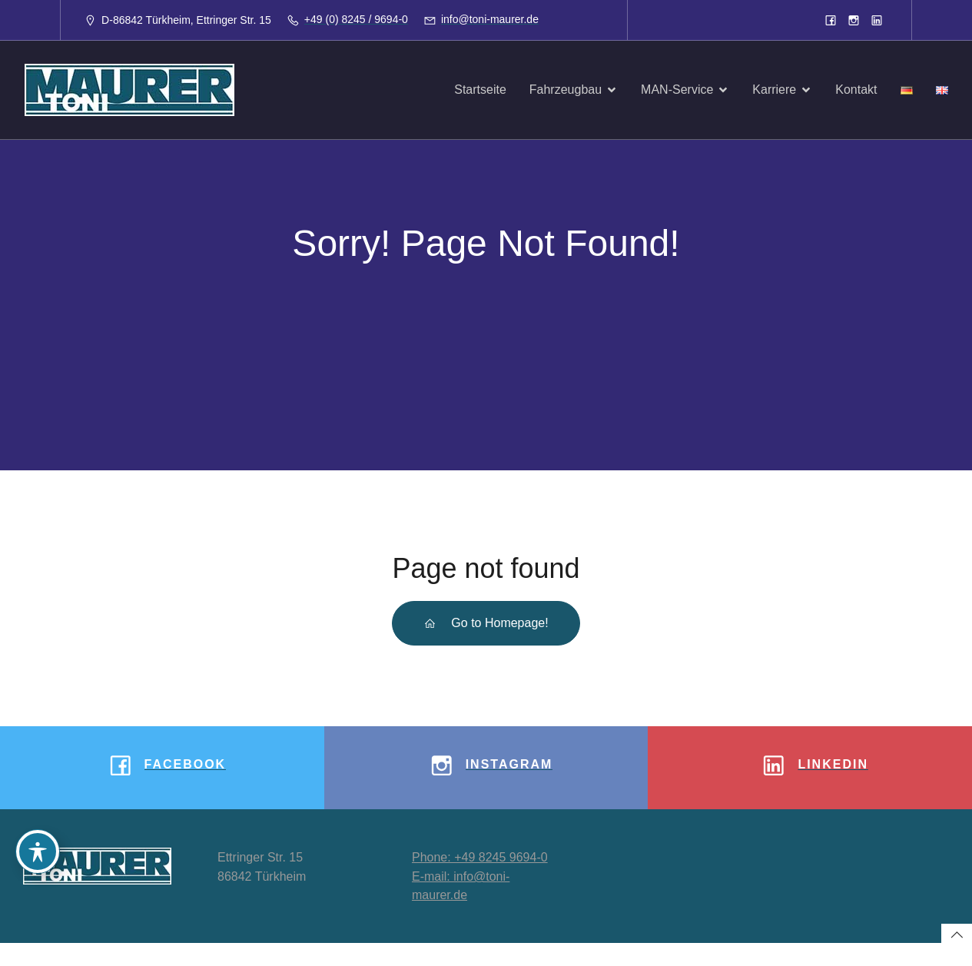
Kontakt (856, 89)
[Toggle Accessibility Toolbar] (37, 851)
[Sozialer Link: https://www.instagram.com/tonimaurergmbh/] (853, 20)
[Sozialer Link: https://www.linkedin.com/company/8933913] (876, 20)
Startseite (480, 89)
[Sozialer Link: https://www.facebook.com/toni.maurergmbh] (830, 20)
